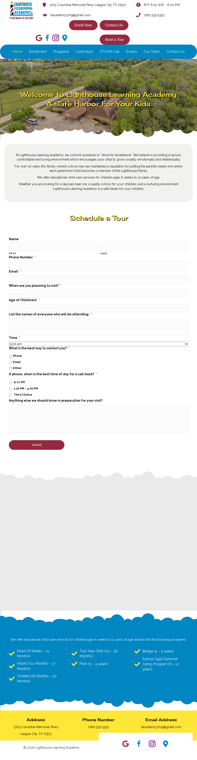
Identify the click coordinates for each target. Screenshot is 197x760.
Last (103, 251)
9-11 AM (19, 375)
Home (17, 51)
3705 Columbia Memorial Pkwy (36, 727)
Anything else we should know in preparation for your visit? (55, 394)
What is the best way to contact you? (39, 341)
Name (14, 239)
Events (131, 51)
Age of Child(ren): (24, 294)
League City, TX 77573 (36, 734)
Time (14, 331)
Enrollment (38, 51)
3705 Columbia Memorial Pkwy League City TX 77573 (87, 5)
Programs (61, 51)
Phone (17, 349)
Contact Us (175, 51)
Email (15, 269)
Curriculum (84, 51)
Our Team (152, 51)
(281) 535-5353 (154, 15)
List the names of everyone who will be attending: (50, 307)
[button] (125, 743)
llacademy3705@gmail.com (70, 15)
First (12, 251)
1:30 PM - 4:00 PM (26, 381)
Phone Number (22, 256)
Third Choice (23, 387)
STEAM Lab (109, 51)
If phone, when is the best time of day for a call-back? (53, 367)
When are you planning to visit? (35, 281)
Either (17, 361)
